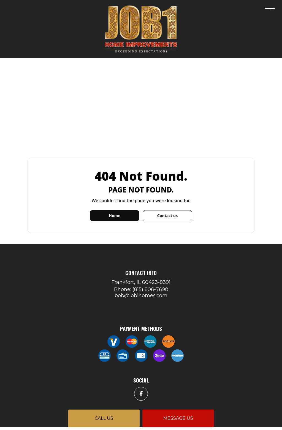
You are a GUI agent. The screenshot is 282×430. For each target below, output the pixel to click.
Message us (178, 418)
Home (114, 215)
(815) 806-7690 (150, 289)
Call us (104, 418)
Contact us (167, 215)
